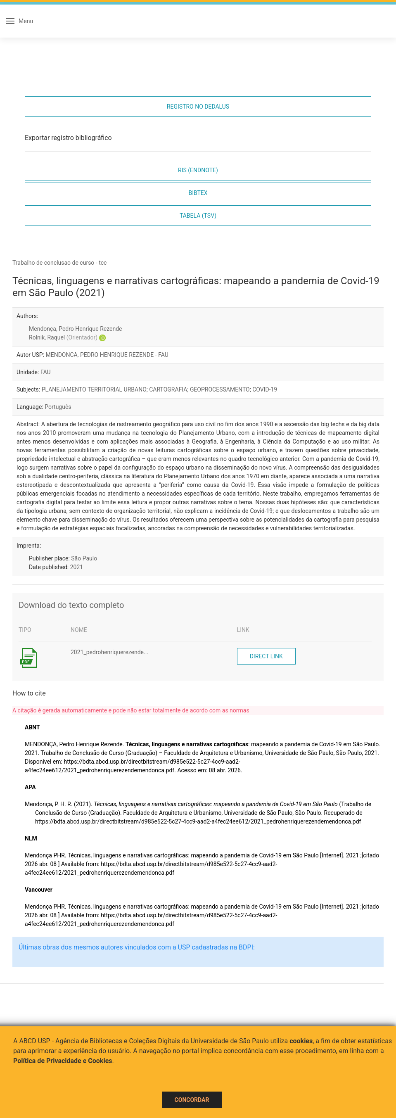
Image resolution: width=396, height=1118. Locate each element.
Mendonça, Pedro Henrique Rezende (75, 328)
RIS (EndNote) (198, 170)
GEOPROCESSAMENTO (220, 389)
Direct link (266, 656)
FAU (45, 372)
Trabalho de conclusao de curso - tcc (59, 262)
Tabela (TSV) (198, 215)
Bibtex (197, 193)
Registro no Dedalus (198, 106)
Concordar (192, 1100)
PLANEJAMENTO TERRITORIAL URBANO (94, 389)
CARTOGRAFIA (168, 389)
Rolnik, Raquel (63, 337)
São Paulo (84, 558)
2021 (76, 567)
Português (58, 407)
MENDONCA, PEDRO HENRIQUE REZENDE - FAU (107, 354)
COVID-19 (264, 389)
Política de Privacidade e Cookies (62, 1061)
